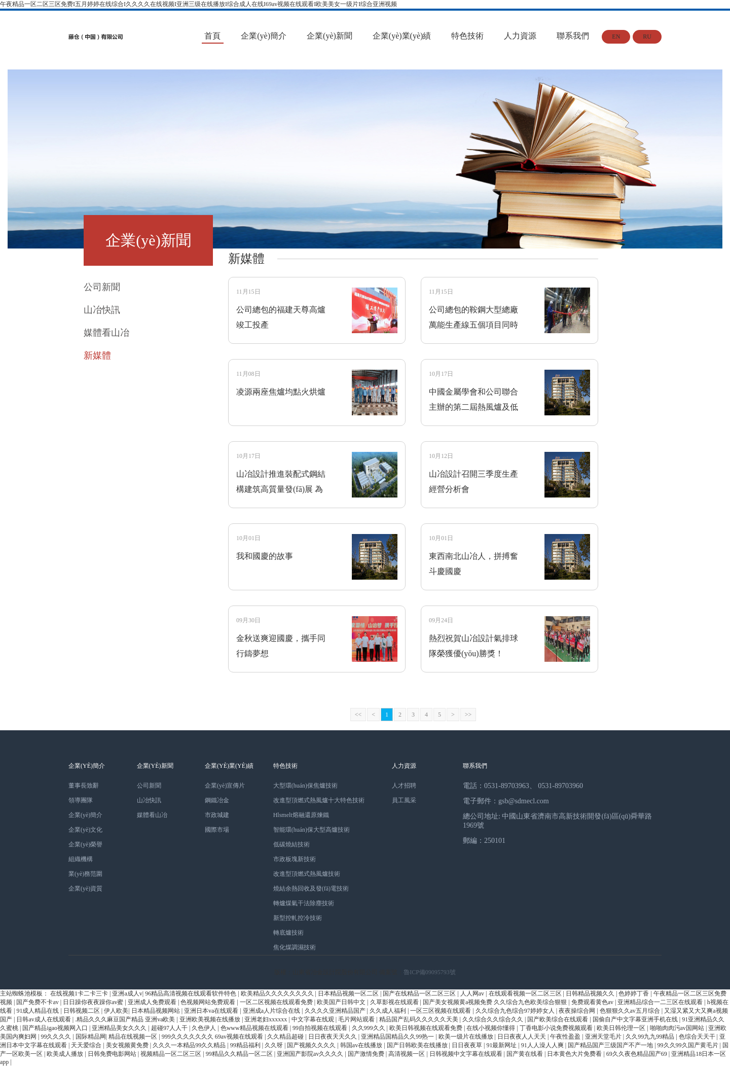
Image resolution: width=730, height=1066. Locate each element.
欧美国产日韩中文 (342, 1002)
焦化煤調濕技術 (294, 947)
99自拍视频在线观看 (321, 1028)
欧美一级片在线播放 (467, 1036)
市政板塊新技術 (294, 859)
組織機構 (80, 859)
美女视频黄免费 (128, 1045)
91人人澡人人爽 (543, 1045)
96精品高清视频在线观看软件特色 (191, 993)
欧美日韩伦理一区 (622, 1028)
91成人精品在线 (38, 1010)
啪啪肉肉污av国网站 (678, 1028)
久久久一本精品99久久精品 (190, 1045)
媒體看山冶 (152, 815)
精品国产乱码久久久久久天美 (419, 1019)
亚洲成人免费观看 (153, 1002)
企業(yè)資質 (85, 888)
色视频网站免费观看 (208, 1002)
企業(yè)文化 (85, 829)
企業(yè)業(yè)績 (402, 35)
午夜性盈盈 (566, 1036)
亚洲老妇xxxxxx (266, 1019)
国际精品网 (91, 1036)
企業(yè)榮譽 (85, 844)
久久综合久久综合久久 (493, 1019)
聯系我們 (573, 35)
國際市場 (217, 829)
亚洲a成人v (127, 993)
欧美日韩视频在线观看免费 (426, 1028)
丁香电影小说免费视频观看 (557, 1028)
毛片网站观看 (357, 1019)
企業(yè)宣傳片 (225, 785)
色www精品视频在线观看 (255, 1028)
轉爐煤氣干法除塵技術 (303, 903)
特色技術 (467, 35)
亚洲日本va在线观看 (212, 1010)
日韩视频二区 (82, 1010)
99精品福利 (246, 1045)
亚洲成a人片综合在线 (272, 1010)
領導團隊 (80, 800)
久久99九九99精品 (651, 1036)
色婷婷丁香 (634, 993)
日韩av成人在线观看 (44, 1019)
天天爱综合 (87, 1045)
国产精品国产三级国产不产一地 (611, 1045)
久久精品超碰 (286, 1036)
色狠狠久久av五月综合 (631, 1010)
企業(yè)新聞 (329, 35)
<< (358, 714)
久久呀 (274, 1045)
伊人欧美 (116, 1010)
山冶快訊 (149, 800)
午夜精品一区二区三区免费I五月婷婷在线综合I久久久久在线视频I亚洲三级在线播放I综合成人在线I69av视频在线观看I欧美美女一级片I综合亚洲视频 (198, 4)
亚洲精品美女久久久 (120, 1028)
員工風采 (404, 800)
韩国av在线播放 (362, 1045)
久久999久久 (369, 1028)
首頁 (212, 35)
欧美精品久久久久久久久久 (278, 993)
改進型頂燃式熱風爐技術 (306, 873)
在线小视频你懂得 (491, 1028)
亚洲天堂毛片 (604, 1036)
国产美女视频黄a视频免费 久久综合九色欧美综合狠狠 (495, 1002)
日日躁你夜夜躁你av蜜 (94, 1002)
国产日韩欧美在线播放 (418, 1045)
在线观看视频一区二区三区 (526, 993)
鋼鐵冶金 (217, 800)
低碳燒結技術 (291, 844)
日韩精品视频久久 (591, 993)
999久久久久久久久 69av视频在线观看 (213, 1036)
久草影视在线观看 (395, 1002)
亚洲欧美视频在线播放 (210, 1019)
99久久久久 (56, 1036)
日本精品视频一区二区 (349, 993)
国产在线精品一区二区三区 (420, 993)
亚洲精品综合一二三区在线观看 (660, 1002)
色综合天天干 (698, 1036)
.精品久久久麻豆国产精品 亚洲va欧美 (125, 1019)
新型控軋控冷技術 (297, 917)
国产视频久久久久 (312, 1045)
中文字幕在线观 (313, 1019)
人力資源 (520, 35)
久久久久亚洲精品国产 (336, 1010)
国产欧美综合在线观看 (558, 1019)
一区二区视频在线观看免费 (277, 1002)
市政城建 (217, 815)
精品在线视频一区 (133, 1036)
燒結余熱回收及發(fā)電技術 (311, 888)
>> (468, 714)
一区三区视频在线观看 (441, 1010)
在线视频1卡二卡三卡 (80, 993)
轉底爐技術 (288, 932)
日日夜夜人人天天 (522, 1036)
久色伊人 (204, 1028)
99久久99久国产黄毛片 (689, 1045)
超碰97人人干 (170, 1028)
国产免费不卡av (38, 1002)
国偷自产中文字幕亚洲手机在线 (636, 1019)
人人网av (473, 993)
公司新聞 (149, 785)
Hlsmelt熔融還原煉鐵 (301, 815)
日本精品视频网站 (156, 1010)
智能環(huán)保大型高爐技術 (311, 829)
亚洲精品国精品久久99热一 (398, 1036)
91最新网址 (502, 1045)
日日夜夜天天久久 (333, 1036)
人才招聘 (404, 785)
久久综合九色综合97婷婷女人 (516, 1010)
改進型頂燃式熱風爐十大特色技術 (318, 800)
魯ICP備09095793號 (430, 972)
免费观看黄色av (593, 1002)
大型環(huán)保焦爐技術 (305, 785)
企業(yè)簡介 (263, 35)
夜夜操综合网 (578, 1010)
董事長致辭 (83, 785)
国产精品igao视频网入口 (55, 1028)
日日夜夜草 (468, 1045)
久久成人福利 (389, 1010)
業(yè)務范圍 (85, 873)
